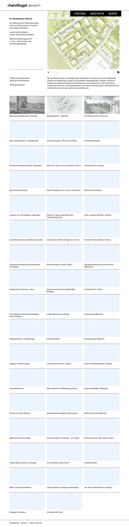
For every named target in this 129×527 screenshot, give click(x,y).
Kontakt (24, 523)
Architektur (97, 13)
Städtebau (80, 13)
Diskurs (113, 13)
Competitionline (35, 523)
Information (14, 523)
